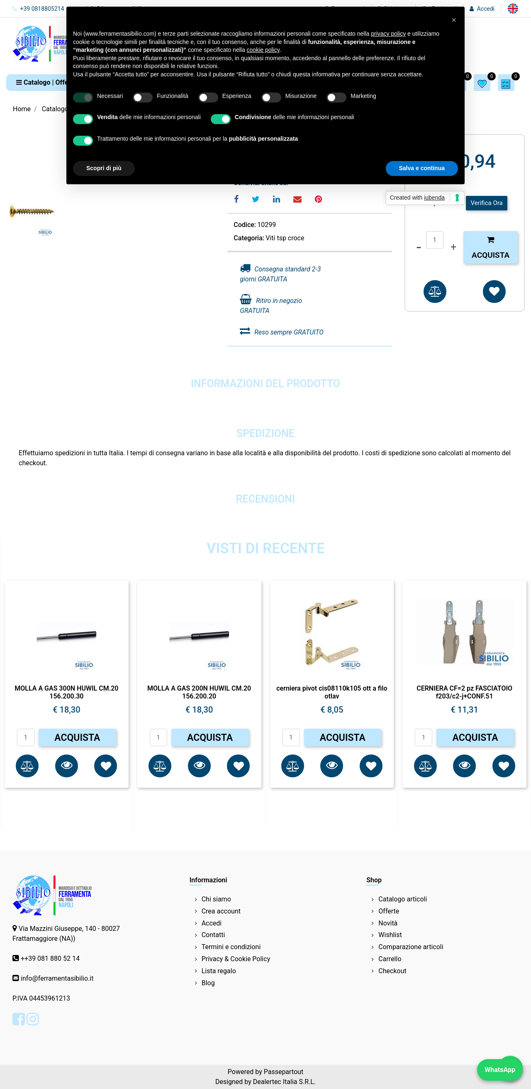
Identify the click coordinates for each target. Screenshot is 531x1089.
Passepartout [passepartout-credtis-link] (283, 1072)
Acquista (490, 248)
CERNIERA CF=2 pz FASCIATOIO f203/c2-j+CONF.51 (464, 692)
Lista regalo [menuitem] (219, 971)
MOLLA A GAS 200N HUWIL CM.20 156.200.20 (199, 692)
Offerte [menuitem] (388, 911)
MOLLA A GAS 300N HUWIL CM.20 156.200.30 (66, 692)
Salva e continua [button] (422, 168)
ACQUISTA (77, 737)
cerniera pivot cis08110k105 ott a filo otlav (331, 692)
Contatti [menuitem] (213, 935)
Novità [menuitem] (387, 923)
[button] (66, 765)
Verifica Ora (486, 203)
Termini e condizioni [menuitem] (231, 947)
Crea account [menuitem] (221, 911)
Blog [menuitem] (208, 983)
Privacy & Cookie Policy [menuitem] (236, 959)
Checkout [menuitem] (392, 971)
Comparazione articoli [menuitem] (410, 947)
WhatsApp (500, 1070)
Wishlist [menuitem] (390, 935)
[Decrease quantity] (419, 247)
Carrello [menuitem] (389, 959)
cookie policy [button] (263, 49)
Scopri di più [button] (104, 168)
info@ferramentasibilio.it (57, 978)
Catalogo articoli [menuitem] (402, 899)
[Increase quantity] (453, 247)
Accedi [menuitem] (212, 923)
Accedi (485, 8)
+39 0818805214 (38, 8)
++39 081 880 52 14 (50, 958)
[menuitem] (513, 8)
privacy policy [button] (388, 33)
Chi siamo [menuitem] (216, 899)
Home (22, 109)
